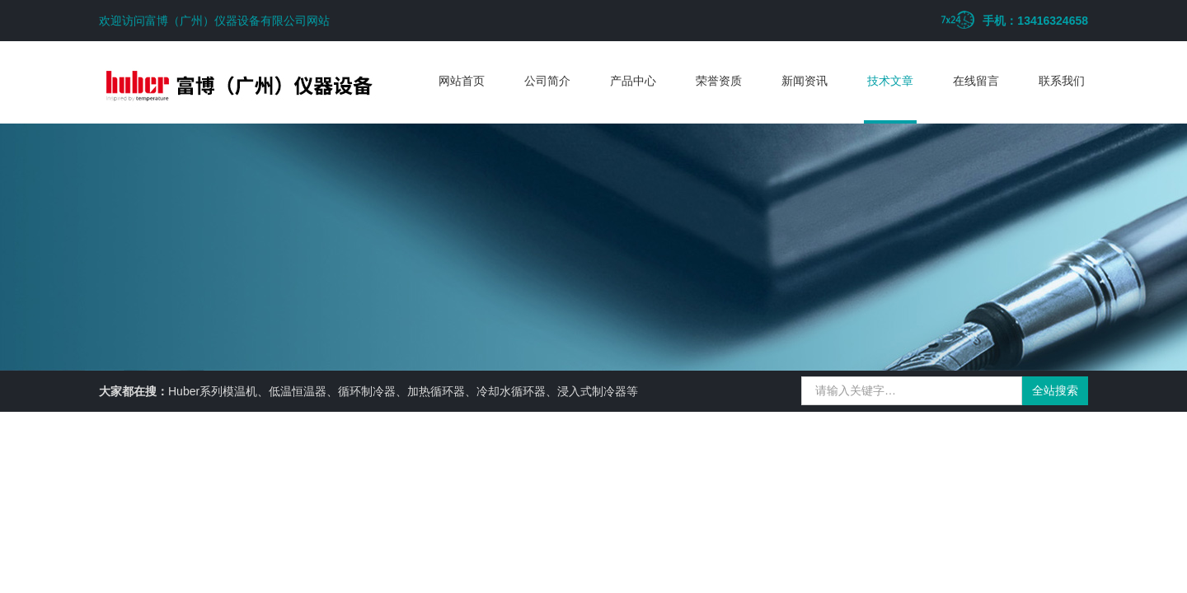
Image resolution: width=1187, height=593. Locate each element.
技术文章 (890, 80)
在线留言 (976, 80)
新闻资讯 (804, 80)
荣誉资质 (719, 80)
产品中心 (633, 80)
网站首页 (462, 80)
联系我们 (1062, 80)
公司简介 (547, 80)
